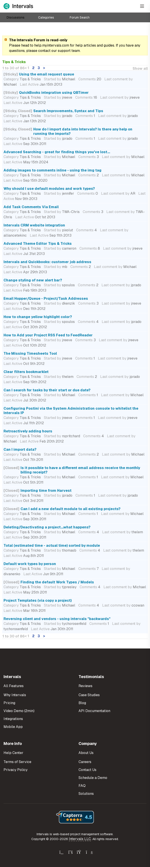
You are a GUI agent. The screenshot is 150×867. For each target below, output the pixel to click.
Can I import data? (20, 449)
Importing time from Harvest (46, 490)
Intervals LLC (80, 839)
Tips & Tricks (30, 79)
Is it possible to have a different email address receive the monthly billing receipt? (80, 470)
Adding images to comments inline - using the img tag (52, 170)
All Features (14, 686)
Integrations (13, 718)
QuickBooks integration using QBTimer (54, 92)
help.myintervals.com (51, 45)
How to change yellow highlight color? (38, 317)
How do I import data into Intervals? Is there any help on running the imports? (82, 131)
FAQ (82, 785)
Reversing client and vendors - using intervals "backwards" (57, 618)
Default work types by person (30, 564)
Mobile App (13, 726)
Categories (46, 17)
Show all (140, 68)
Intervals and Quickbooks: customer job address (47, 262)
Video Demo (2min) (19, 711)
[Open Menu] (142, 6)
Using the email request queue (46, 74)
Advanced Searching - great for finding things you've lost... (57, 152)
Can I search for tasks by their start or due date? (47, 390)
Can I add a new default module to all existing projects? (70, 509)
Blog (82, 703)
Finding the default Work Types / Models (57, 582)
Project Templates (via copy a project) (38, 600)
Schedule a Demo (93, 777)
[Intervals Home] (18, 6)
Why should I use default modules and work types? (49, 188)
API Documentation (94, 711)
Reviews (85, 686)
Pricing (9, 703)
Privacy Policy (16, 769)
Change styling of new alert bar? (33, 280)
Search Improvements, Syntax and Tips (68, 111)
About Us (86, 752)
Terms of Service (17, 762)
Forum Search (80, 17)
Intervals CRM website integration (34, 225)
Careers (85, 762)
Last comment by (118, 79)
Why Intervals (15, 695)
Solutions (86, 793)
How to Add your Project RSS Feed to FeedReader (48, 335)
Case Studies (89, 695)
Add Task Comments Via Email (31, 207)
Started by (52, 79)
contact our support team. (59, 50)
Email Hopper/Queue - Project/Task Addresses (46, 298)
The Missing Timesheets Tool (30, 353)
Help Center (13, 752)
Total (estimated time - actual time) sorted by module (52, 545)
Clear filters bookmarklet (26, 371)
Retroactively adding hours (28, 431)
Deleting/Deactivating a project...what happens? (47, 527)
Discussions (15, 17)
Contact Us (87, 769)
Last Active (29, 84)
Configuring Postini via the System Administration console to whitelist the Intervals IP (71, 410)
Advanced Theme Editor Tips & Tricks (38, 243)
